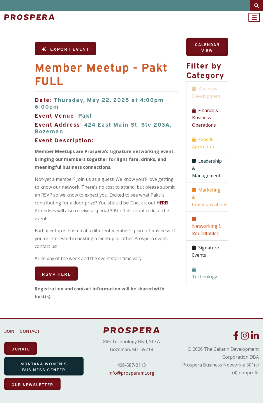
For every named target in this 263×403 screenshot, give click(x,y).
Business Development (206, 92)
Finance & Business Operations (205, 117)
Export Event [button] (65, 49)
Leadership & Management (207, 168)
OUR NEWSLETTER (32, 384)
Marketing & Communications (209, 197)
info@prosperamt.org (131, 373)
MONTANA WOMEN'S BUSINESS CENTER (43, 366)
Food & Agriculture (204, 143)
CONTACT (30, 331)
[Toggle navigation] (254, 17)
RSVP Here (56, 274)
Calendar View (207, 47)
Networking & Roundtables (207, 226)
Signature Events (205, 251)
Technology (204, 273)
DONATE (20, 348)
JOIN (9, 331)
